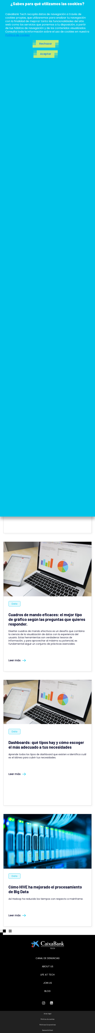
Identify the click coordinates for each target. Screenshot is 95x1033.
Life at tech (47, 974)
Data (14, 603)
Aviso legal (47, 1014)
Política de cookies (17, 35)
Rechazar (45, 44)
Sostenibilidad (47, 1030)
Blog (47, 991)
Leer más (17, 660)
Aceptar (45, 54)
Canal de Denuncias (48, 958)
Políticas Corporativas (47, 1025)
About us (47, 966)
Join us (47, 983)
